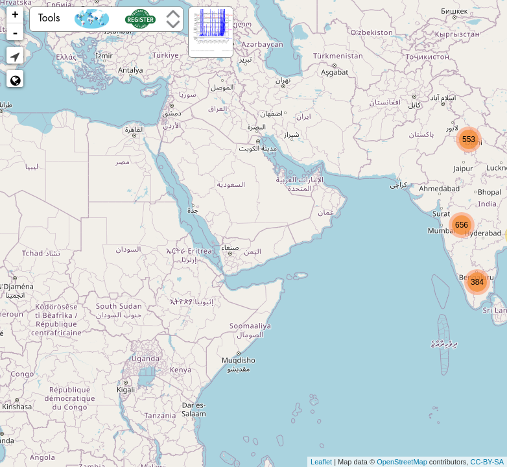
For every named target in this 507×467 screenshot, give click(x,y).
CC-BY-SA (487, 462)
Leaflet (321, 462)
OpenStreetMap (402, 462)
